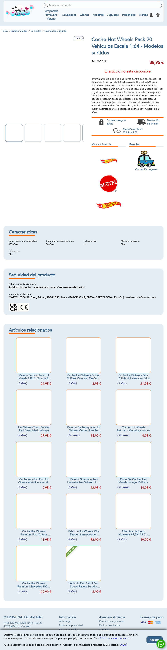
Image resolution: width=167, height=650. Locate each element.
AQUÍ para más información (115, 638)
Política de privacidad (71, 625)
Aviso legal (65, 621)
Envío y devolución (109, 625)
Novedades (69, 15)
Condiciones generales (111, 621)
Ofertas (84, 15)
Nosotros (97, 15)
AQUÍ (123, 644)
